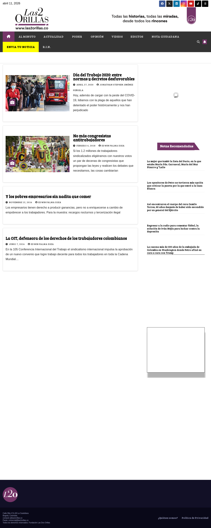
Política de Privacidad (194, 517)
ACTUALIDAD (53, 36)
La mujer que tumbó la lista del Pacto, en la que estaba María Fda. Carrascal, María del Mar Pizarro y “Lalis (175, 164)
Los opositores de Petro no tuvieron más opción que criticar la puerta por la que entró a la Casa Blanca (175, 185)
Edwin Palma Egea (112, 145)
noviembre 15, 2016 (21, 202)
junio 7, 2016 (17, 244)
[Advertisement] (176, 281)
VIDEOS (117, 36)
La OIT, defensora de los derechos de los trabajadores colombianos (66, 238)
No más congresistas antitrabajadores (92, 137)
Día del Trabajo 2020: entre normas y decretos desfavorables (103, 76)
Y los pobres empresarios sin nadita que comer (48, 196)
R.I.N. (47, 47)
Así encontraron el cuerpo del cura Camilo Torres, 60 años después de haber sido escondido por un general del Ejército (172, 207)
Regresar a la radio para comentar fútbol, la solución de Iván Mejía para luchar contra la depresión (174, 228)
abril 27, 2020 (85, 84)
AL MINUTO (27, 36)
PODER (76, 36)
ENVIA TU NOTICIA (21, 47)
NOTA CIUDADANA (165, 36)
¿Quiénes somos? (167, 517)
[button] (198, 42)
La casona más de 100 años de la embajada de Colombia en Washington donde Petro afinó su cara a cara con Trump (175, 249)
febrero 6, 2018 (86, 145)
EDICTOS (136, 36)
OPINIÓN (97, 36)
